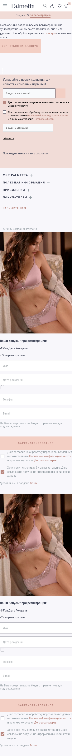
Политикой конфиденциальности (50, 456)
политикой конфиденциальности (48, 115)
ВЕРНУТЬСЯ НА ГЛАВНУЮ (20, 46)
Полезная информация (24, 182)
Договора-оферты (44, 119)
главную (50, 33)
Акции (33, 483)
